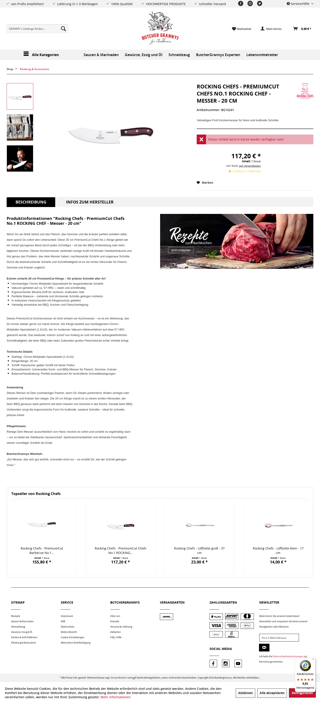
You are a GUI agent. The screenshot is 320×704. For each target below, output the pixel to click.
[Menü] (313, 660)
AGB (63, 621)
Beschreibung (31, 202)
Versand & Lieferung (121, 626)
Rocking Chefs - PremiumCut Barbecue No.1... (42, 550)
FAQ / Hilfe (116, 637)
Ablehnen (245, 693)
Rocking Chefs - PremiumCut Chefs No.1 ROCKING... (120, 550)
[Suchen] (63, 28)
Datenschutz (67, 626)
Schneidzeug (18, 626)
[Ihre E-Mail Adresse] (279, 637)
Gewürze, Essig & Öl (21, 632)
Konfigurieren (302, 693)
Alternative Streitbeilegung (75, 642)
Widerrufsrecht (69, 632)
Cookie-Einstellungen (72, 637)
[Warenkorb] (302, 28)
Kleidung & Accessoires (23, 642)
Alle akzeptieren (272, 693)
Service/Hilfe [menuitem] (298, 4)
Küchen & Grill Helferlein (24, 637)
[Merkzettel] (241, 29)
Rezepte (15, 616)
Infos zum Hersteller (90, 202)
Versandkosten (118, 677)
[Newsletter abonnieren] (264, 647)
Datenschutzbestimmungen (288, 656)
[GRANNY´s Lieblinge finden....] (37, 28)
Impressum (67, 616)
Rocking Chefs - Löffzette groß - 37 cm (199, 550)
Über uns (115, 616)
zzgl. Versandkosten (250, 165)
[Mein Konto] (271, 28)
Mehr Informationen (115, 697)
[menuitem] (37, 28)
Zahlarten (115, 632)
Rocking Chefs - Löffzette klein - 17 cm (278, 550)
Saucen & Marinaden (22, 621)
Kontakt (114, 621)
